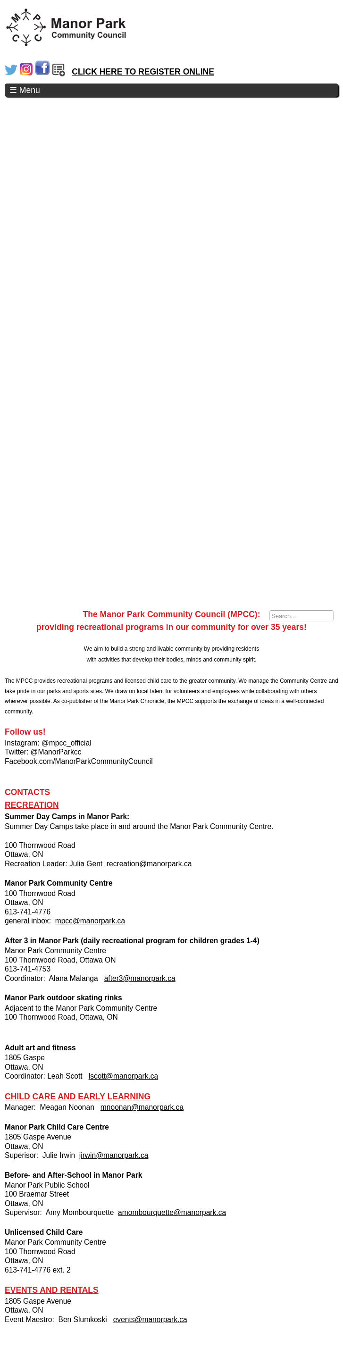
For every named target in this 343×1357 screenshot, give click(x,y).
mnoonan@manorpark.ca (142, 1107)
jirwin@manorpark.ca (114, 1155)
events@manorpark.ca (150, 1319)
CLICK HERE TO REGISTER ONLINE (143, 71)
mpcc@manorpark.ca (90, 921)
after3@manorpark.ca (140, 978)
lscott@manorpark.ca (124, 1076)
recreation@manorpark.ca (149, 864)
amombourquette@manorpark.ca (172, 1212)
